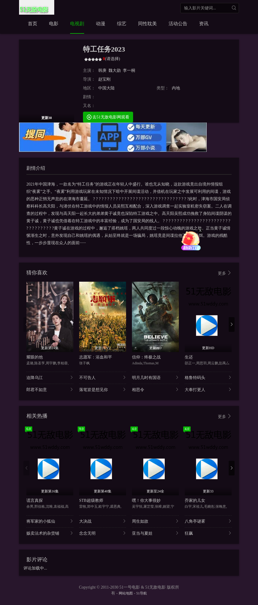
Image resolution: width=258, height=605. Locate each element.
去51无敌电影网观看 (108, 116)
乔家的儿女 (195, 500)
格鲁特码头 (208, 377)
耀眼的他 (34, 357)
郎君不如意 (49, 389)
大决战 (102, 521)
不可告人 (102, 377)
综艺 (121, 23)
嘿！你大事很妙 (146, 500)
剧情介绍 (35, 168)
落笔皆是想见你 (102, 389)
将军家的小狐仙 (49, 521)
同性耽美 (147, 23)
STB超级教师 (91, 500)
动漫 (100, 23)
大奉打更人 (208, 389)
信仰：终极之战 (146, 357)
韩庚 (102, 70)
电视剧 (77, 23)
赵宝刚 (104, 79)
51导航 (141, 593)
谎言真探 (34, 500)
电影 (53, 23)
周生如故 (155, 521)
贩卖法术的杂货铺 (49, 533)
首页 (32, 23)
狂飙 (208, 533)
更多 (225, 273)
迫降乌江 (49, 377)
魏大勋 (114, 70)
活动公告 (178, 23)
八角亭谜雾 (208, 521)
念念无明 (102, 533)
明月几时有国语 (155, 377)
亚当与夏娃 (155, 533)
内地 (176, 88)
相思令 (155, 389)
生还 (189, 357)
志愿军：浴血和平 (95, 357)
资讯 (203, 23)
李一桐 (129, 70)
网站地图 (126, 593)
